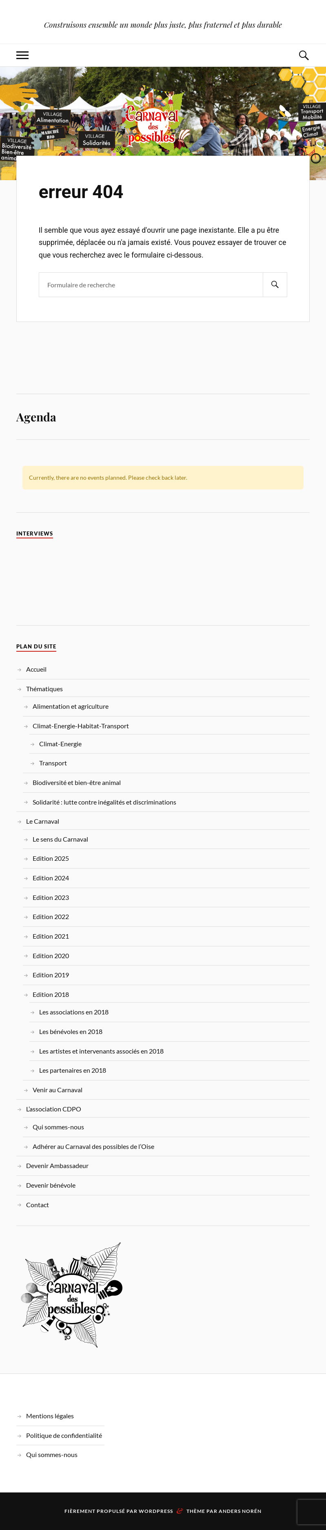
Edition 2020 (51, 955)
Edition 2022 (51, 916)
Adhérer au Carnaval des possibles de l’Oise (93, 1146)
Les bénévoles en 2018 (70, 1031)
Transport (53, 763)
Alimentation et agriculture (71, 706)
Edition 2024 (51, 878)
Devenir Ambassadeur (57, 1165)
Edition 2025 (51, 858)
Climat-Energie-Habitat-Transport (81, 726)
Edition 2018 (51, 994)
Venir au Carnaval (57, 1089)
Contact (37, 1204)
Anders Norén (240, 1511)
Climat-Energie (60, 743)
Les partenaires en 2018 (72, 1070)
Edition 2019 (51, 975)
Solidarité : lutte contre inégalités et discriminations (104, 802)
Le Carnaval (42, 821)
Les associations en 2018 (74, 1012)
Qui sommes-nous (58, 1127)
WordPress (156, 1511)
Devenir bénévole (50, 1185)
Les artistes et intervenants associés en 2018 (101, 1051)
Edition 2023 (51, 897)
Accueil (36, 669)
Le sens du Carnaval (60, 839)
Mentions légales (50, 1416)
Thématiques (44, 688)
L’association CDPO (53, 1109)
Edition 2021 (51, 936)
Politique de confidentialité (64, 1435)
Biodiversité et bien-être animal (77, 782)
